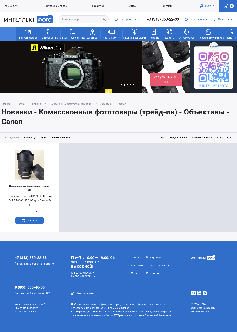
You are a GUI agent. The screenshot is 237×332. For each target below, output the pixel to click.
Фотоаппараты (28, 33)
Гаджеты (169, 33)
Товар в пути (224, 137)
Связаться (225, 19)
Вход (208, 6)
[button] (121, 85)
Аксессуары (186, 33)
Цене (44, 137)
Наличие (28, 137)
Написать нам (85, 293)
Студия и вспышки (134, 33)
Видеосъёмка (50, 33)
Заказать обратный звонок (37, 263)
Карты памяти (111, 33)
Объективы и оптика (72, 33)
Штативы (92, 33)
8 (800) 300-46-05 (30, 287)
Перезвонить (198, 19)
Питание (154, 33)
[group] (71, 67)
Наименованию (61, 137)
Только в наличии (202, 137)
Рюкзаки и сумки (208, 33)
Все (163, 137)
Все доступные (178, 137)
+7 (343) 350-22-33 (163, 19)
